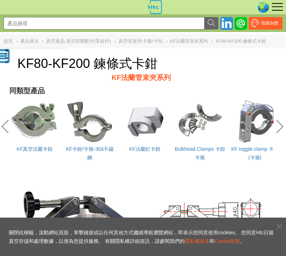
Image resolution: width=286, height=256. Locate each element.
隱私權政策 (197, 241)
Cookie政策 (227, 241)
